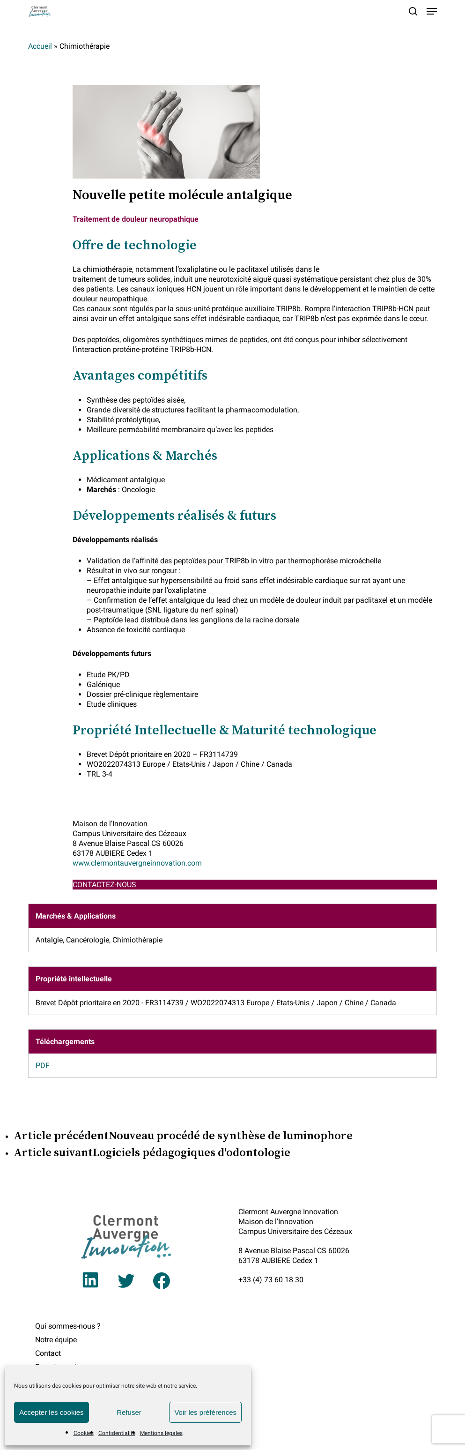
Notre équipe (56, 1339)
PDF (43, 1065)
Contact (48, 1353)
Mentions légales (161, 1433)
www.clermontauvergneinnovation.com (137, 863)
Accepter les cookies (51, 1412)
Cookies (84, 1433)
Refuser (129, 1412)
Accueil (40, 46)
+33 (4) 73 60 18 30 (270, 1279)
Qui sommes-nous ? (68, 1326)
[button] (432, 11)
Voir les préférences (205, 1412)
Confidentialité (116, 1433)
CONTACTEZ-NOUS (104, 884)
